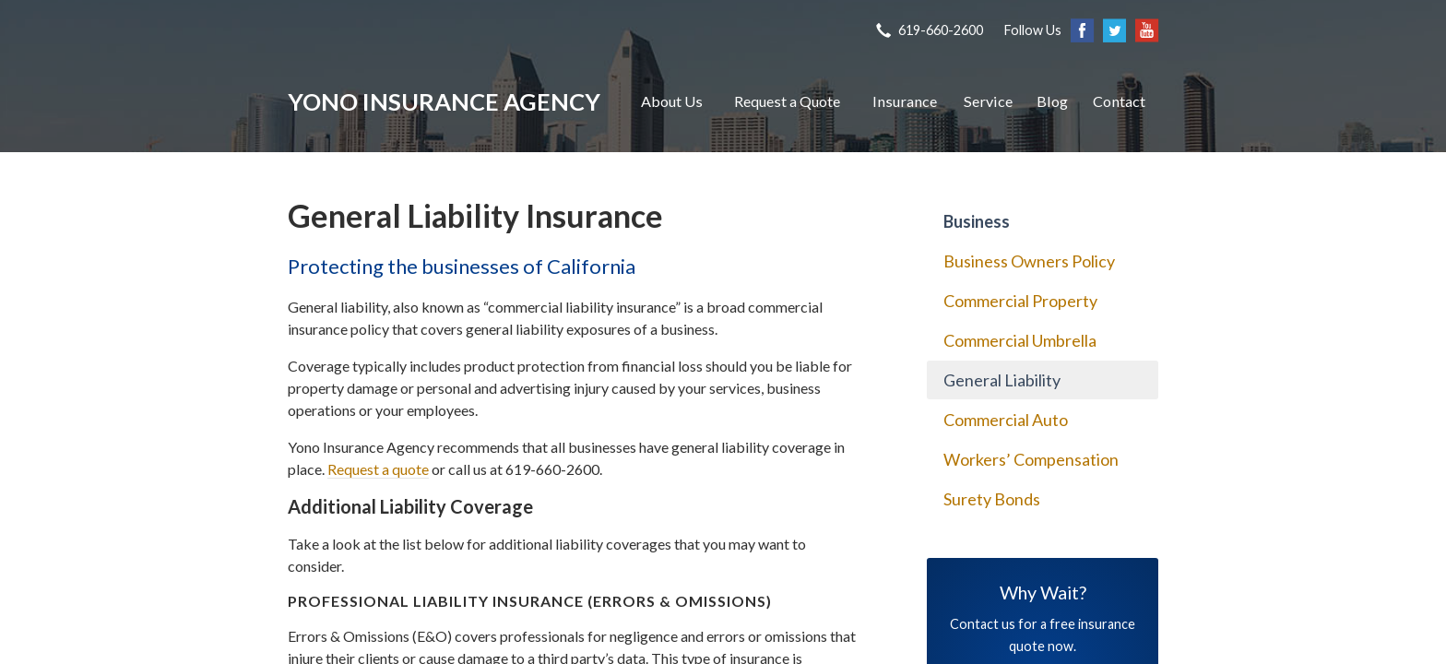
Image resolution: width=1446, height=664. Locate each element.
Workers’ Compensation (1031, 459)
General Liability (1002, 380)
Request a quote (378, 469)
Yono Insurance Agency (444, 101)
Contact (1119, 101)
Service (988, 101)
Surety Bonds (991, 499)
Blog (1052, 101)
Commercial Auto (1005, 419)
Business (976, 221)
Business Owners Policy (1029, 261)
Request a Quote (787, 101)
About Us (672, 101)
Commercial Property (1020, 300)
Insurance (904, 101)
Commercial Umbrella (1019, 340)
